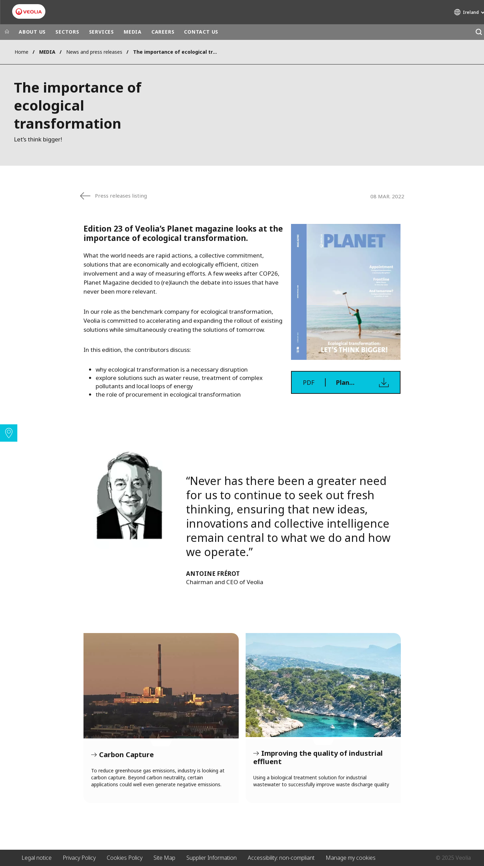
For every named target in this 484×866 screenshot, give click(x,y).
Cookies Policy (124, 857)
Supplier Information (211, 857)
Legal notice (36, 857)
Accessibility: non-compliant (281, 857)
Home (21, 52)
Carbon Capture (161, 685)
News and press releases (94, 52)
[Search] (478, 32)
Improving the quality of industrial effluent (323, 685)
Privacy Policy (79, 857)
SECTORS (67, 31)
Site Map (164, 857)
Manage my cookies (351, 857)
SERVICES (101, 31)
